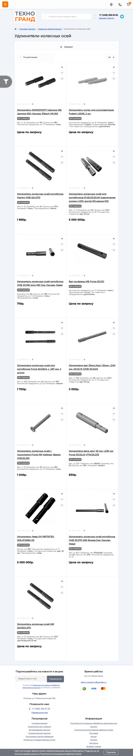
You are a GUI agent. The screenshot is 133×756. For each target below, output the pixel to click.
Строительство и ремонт (39, 726)
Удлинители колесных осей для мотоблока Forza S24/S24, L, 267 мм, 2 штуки (39, 369)
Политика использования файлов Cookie (93, 730)
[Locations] (111, 4)
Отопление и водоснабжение (39, 736)
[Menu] (5, 4)
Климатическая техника (39, 733)
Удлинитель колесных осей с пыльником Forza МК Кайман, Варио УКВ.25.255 (39, 455)
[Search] (45, 17)
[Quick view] (62, 67)
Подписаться (55, 679)
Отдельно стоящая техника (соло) (39, 740)
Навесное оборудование (49, 29)
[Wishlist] (62, 73)
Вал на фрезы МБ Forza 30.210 (86, 281)
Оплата (93, 740)
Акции (94, 736)
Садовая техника (27, 29)
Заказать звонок (106, 18)
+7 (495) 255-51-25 (108, 15)
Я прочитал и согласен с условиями (39, 686)
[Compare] (62, 78)
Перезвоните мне (39, 712)
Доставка (93, 733)
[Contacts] (120, 4)
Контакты (93, 743)
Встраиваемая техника (39, 730)
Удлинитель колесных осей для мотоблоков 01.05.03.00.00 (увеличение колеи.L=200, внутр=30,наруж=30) (92, 198)
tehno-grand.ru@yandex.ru (93, 682)
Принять (111, 752)
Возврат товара (93, 746)
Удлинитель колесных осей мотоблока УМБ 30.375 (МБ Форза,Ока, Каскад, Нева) (92, 540)
